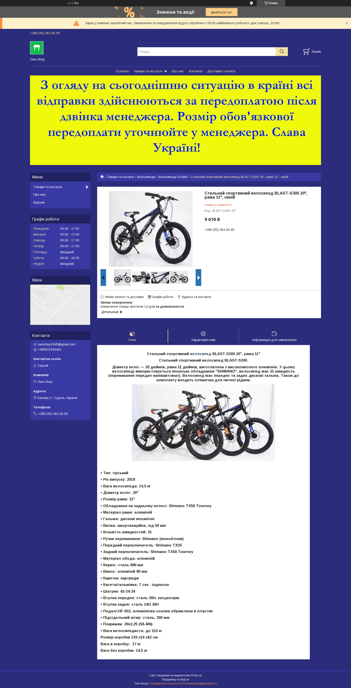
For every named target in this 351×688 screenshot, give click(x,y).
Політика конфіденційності (200, 683)
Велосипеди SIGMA (172, 177)
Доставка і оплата (221, 71)
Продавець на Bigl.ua (175, 679)
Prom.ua (196, 675)
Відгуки (39, 202)
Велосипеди (146, 177)
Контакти (196, 71)
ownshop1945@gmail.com (56, 344)
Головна (122, 71)
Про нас (178, 71)
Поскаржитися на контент (165, 683)
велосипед (200, 354)
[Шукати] (282, 51)
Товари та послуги (147, 71)
